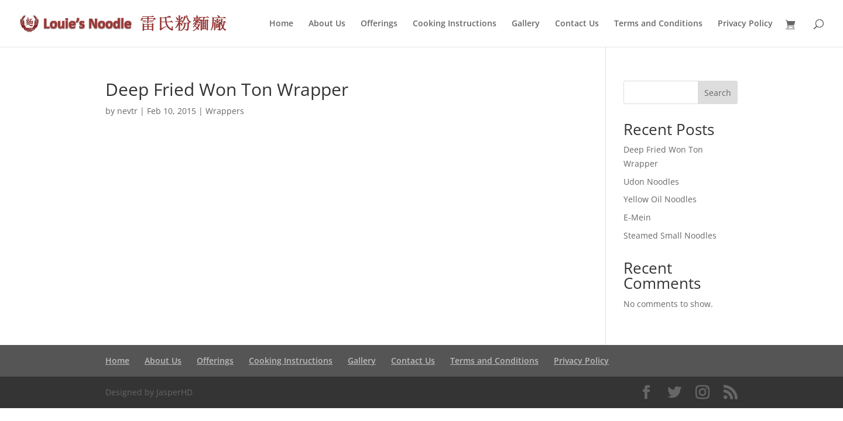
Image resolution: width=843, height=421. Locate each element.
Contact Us (577, 24)
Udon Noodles (651, 181)
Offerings (379, 24)
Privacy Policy (745, 24)
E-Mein (637, 217)
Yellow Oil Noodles (660, 199)
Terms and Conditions (658, 24)
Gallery (526, 24)
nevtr (127, 110)
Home (281, 24)
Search (717, 92)
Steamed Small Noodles (670, 235)
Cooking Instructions (454, 24)
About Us (327, 24)
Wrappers (224, 110)
